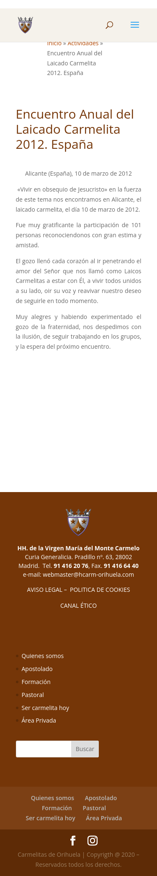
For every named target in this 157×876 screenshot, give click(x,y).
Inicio (54, 43)
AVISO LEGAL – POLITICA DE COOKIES (78, 590)
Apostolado (37, 669)
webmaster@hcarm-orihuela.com (88, 574)
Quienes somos (43, 656)
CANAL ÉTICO (78, 605)
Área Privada (39, 720)
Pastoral (33, 695)
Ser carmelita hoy (45, 708)
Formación (36, 682)
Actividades (82, 43)
